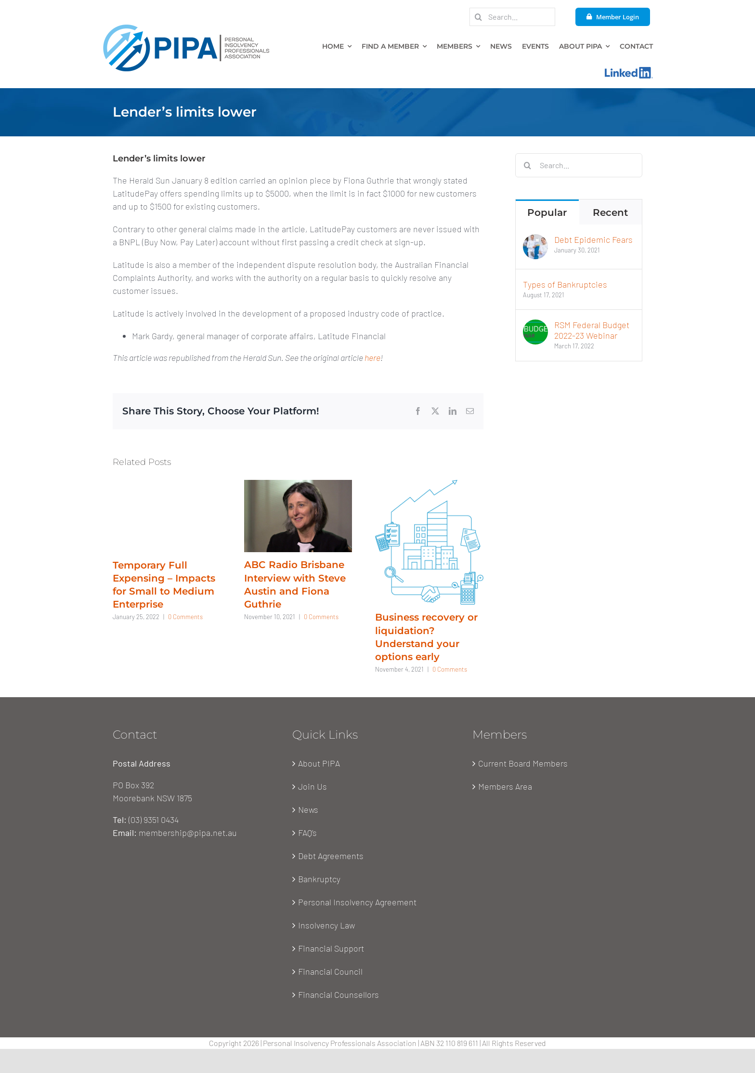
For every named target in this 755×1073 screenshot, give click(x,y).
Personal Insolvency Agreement (357, 902)
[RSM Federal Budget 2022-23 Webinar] (535, 325)
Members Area (505, 786)
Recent (610, 212)
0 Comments (185, 617)
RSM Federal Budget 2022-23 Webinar (591, 330)
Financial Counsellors (338, 994)
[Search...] (512, 17)
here (372, 357)
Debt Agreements (331, 855)
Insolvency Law (326, 925)
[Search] (478, 17)
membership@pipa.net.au (188, 832)
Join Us (312, 786)
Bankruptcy (319, 879)
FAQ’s (307, 832)
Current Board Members (523, 763)
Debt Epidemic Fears (593, 239)
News (308, 809)
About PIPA (319, 763)
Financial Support (331, 948)
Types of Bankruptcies (565, 284)
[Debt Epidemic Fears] (535, 240)
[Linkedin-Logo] (629, 71)
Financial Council (330, 971)
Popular (547, 212)
